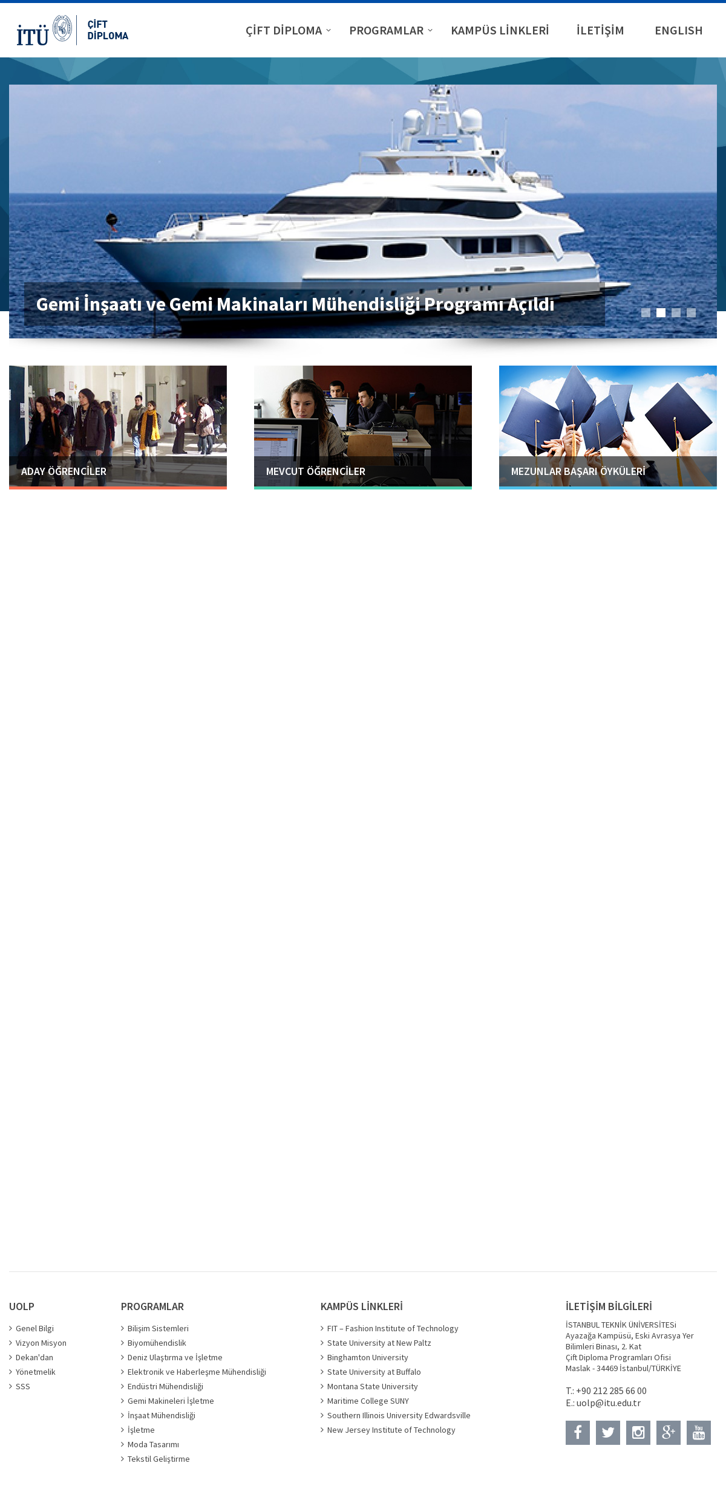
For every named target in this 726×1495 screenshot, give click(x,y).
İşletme (141, 1429)
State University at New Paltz (379, 1342)
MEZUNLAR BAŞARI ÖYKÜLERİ (578, 471)
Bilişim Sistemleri (158, 1328)
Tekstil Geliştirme (159, 1458)
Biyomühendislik (157, 1342)
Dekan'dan (34, 1357)
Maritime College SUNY (368, 1400)
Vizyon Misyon (41, 1342)
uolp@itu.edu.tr (609, 1403)
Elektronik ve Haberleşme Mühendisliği (197, 1371)
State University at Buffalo (374, 1371)
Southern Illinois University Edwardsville (399, 1415)
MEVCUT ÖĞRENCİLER (315, 471)
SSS (23, 1386)
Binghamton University (367, 1357)
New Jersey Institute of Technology (391, 1429)
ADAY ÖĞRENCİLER (63, 471)
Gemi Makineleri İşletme (171, 1400)
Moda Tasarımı (153, 1444)
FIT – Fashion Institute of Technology (393, 1328)
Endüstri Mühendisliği (165, 1386)
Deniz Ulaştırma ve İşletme (175, 1357)
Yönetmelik (36, 1371)
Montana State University (372, 1386)
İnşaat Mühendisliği (161, 1415)
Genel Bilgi (35, 1328)
